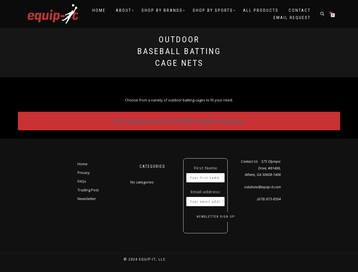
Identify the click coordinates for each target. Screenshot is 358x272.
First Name (205, 168)
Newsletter (86, 198)
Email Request (292, 17)
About (123, 10)
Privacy (83, 172)
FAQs (81, 181)
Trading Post (88, 189)
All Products (261, 10)
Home (99, 10)
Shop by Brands (162, 10)
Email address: (205, 191)
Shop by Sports (213, 10)
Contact (300, 10)
